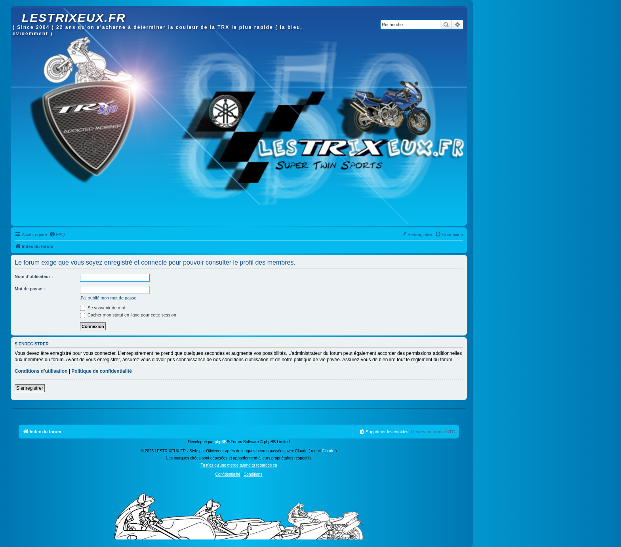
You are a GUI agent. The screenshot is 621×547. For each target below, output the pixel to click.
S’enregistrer (29, 388)
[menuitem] (57, 234)
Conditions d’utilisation (41, 371)
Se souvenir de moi (102, 307)
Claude (328, 451)
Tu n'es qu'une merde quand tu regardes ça (238, 465)
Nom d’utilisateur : (34, 276)
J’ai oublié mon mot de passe (108, 297)
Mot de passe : (30, 288)
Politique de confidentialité (101, 371)
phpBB (221, 442)
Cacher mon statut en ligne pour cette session (128, 315)
